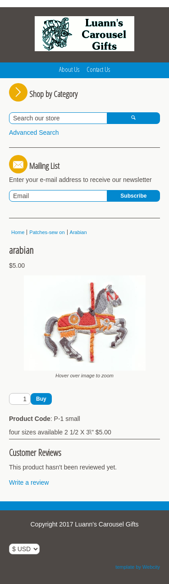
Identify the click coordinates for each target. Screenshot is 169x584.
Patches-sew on (46, 232)
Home (17, 232)
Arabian (78, 232)
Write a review (29, 482)
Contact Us (98, 69)
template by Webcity (137, 567)
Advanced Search (34, 132)
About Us (69, 69)
